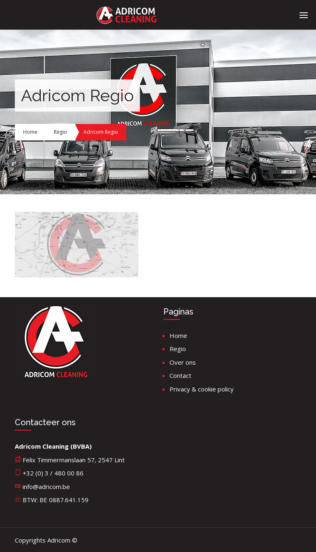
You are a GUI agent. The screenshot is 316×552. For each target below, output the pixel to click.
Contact (180, 375)
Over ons (183, 362)
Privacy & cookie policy (202, 389)
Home (30, 131)
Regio (60, 131)
